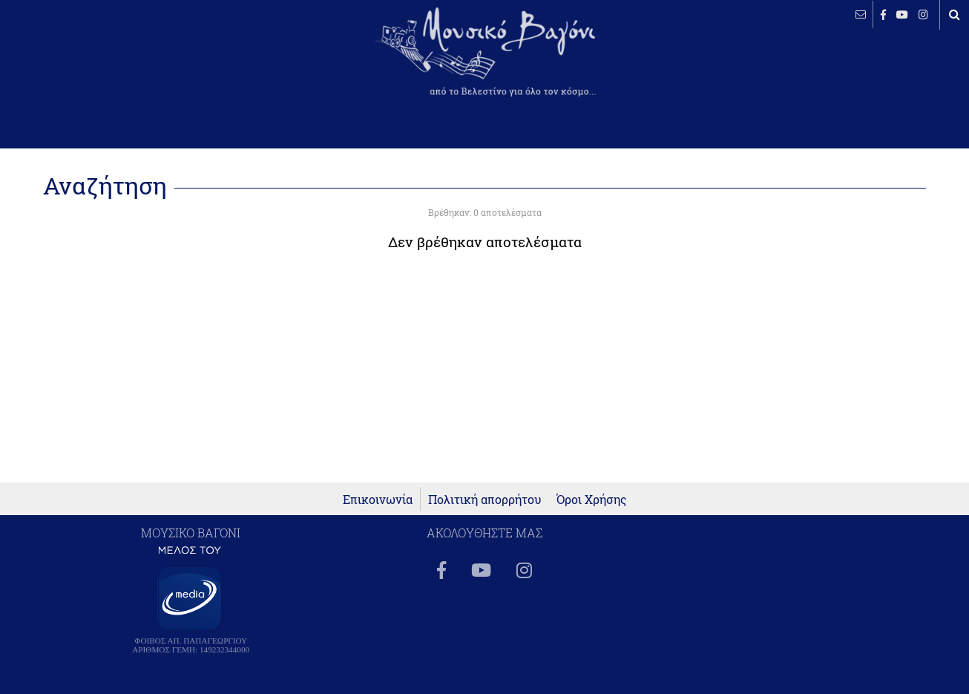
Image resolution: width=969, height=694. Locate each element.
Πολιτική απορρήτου (485, 499)
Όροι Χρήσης (591, 499)
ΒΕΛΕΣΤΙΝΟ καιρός (90, 63)
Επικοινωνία (378, 499)
